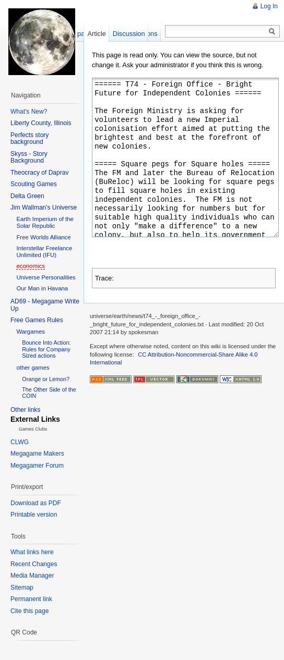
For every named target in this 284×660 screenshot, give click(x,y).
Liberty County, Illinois (41, 123)
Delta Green (27, 196)
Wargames (30, 331)
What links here (32, 552)
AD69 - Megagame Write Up (44, 305)
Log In (269, 6)
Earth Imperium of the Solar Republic (45, 222)
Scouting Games (33, 184)
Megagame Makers (37, 453)
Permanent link (31, 599)
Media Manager (32, 575)
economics (30, 266)
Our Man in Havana (42, 288)
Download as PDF (35, 503)
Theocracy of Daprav (39, 172)
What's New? (28, 111)
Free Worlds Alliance (43, 237)
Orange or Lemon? (45, 379)
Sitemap (21, 587)
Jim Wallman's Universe (43, 207)
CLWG (19, 442)
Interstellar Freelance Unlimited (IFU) (44, 251)
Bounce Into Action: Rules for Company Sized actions (46, 348)
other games (32, 367)
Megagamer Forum (37, 465)
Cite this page (29, 611)
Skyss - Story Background (29, 157)
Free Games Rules (36, 320)
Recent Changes (33, 564)
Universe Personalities (45, 277)
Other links (25, 409)
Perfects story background (29, 138)
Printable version (33, 514)
